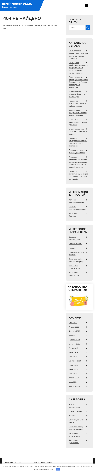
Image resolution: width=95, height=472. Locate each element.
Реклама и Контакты (73, 214)
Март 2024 (73, 382)
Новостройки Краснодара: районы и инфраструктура (77, 103)
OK (58, 469)
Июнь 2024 (73, 369)
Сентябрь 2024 (75, 361)
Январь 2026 (74, 335)
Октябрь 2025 (74, 344)
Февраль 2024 (74, 386)
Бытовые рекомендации (74, 238)
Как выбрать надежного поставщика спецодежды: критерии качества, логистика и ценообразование (78, 162)
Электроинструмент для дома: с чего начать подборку (79, 131)
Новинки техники (75, 244)
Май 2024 (73, 373)
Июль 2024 (73, 365)
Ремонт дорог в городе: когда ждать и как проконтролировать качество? (79, 55)
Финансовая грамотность (74, 273)
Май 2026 (73, 322)
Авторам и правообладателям (76, 201)
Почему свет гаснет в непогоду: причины (77, 151)
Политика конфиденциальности (77, 207)
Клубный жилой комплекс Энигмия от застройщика (77, 94)
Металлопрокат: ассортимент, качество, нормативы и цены (78, 113)
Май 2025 (73, 356)
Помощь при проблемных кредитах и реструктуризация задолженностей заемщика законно (78, 68)
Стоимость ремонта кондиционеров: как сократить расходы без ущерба (78, 175)
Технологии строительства (74, 267)
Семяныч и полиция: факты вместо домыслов (78, 122)
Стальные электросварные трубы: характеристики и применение (78, 142)
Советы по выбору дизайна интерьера (76, 260)
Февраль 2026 (74, 331)
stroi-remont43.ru (17, 4)
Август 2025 (73, 348)
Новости (72, 248)
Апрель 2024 (74, 378)
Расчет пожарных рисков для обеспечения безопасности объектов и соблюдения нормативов (78, 82)
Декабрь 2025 (74, 339)
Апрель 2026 (74, 327)
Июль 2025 (73, 352)
